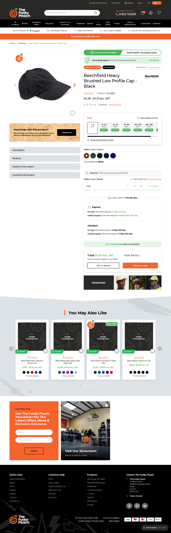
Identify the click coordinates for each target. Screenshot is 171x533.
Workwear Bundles (96, 479)
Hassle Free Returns (85, 31)
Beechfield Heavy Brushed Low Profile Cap (47, 43)
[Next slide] (74, 85)
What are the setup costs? (102, 140)
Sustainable (145, 23)
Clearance (156, 23)
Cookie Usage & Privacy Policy (91, 521)
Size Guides (53, 483)
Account (52, 497)
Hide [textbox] (155, 3)
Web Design (114, 521)
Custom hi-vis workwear (64, 23)
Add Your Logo (140, 265)
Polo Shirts (107, 23)
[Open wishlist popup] (159, 13)
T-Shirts (98, 23)
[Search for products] (97, 13)
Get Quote (154, 60)
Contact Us (67, 132)
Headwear (80, 23)
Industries (49, 23)
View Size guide (154, 179)
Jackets (90, 23)
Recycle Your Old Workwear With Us (145, 31)
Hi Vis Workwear (94, 490)
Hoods (116, 23)
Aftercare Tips (54, 490)
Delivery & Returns (56, 486)
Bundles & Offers (36, 23)
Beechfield (88, 93)
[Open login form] (151, 13)
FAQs (50, 479)
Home (13, 43)
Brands (25, 23)
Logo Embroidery (17, 479)
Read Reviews (115, 105)
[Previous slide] (15, 85)
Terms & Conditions (111, 518)
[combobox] (157, 3)
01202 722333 (136, 496)
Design (13, 490)
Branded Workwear (96, 483)
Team (12, 486)
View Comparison (153, 67)
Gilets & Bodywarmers (130, 23)
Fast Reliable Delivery (58, 31)
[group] (25, 30)
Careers (13, 497)
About (12, 483)
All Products (15, 23)
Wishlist (52, 494)
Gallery (13, 494)
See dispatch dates (148, 53)
